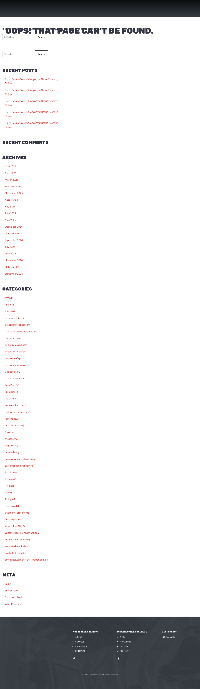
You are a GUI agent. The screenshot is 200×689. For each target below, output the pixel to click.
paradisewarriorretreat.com (20, 458)
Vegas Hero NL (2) (15, 525)
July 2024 (10, 246)
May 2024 (10, 253)
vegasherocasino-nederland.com (22, 532)
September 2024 (14, 240)
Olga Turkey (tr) (13, 445)
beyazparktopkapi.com (17, 324)
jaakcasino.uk (12, 418)
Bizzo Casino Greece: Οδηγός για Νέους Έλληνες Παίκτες (31, 81)
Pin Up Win (11, 472)
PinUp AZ (10, 499)
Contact (80, 651)
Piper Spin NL (12, 505)
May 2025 (10, 219)
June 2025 (10, 213)
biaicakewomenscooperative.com (23, 331)
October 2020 (12, 266)
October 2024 (12, 233)
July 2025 (10, 206)
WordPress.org (13, 603)
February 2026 (13, 186)
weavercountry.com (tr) (17, 539)
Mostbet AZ (11, 438)
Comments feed (13, 597)
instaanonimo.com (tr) (16, 405)
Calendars (81, 646)
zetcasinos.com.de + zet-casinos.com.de (26, 559)
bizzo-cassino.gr (14, 338)
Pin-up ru (10, 485)
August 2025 (12, 199)
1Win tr (9, 297)
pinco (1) (9, 492)
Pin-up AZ (10, 478)
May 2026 (10, 166)
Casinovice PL (12, 371)
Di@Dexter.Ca (168, 637)
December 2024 (13, 226)
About (78, 637)
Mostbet (10, 432)
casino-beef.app (13, 358)
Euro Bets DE (12, 385)
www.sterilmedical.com (17, 546)
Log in (8, 583)
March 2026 (11, 179)
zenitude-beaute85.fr (16, 552)
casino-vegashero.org (16, 364)
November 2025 (14, 193)
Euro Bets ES (11, 391)
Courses (79, 641)
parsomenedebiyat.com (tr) (19, 465)
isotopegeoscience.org (17, 411)
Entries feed (11, 590)
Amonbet (10, 311)
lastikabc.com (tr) (14, 425)
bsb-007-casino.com (16, 344)
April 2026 (10, 172)
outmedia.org (12, 452)
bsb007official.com (15, 351)
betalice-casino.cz (14, 317)
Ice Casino (10, 398)
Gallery (124, 646)
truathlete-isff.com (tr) (17, 512)
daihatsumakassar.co (16, 378)
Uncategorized (13, 519)
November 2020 (14, 260)
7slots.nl (9, 304)
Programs (125, 641)
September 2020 (14, 273)
